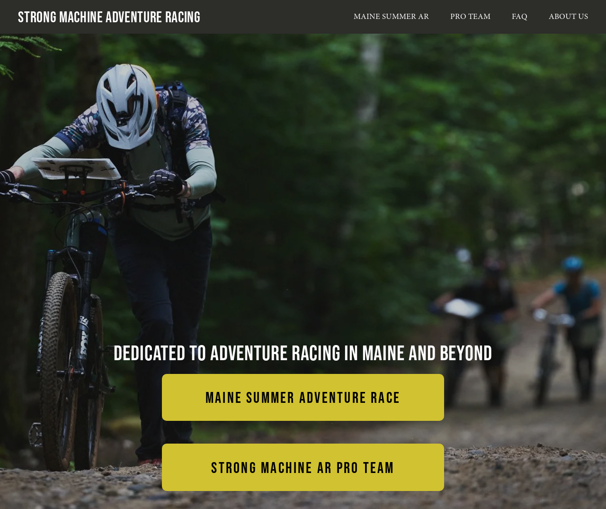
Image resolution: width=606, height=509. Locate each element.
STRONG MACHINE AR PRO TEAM (302, 467)
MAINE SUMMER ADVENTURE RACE (303, 397)
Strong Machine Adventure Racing (109, 16)
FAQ (519, 16)
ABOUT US (568, 16)
